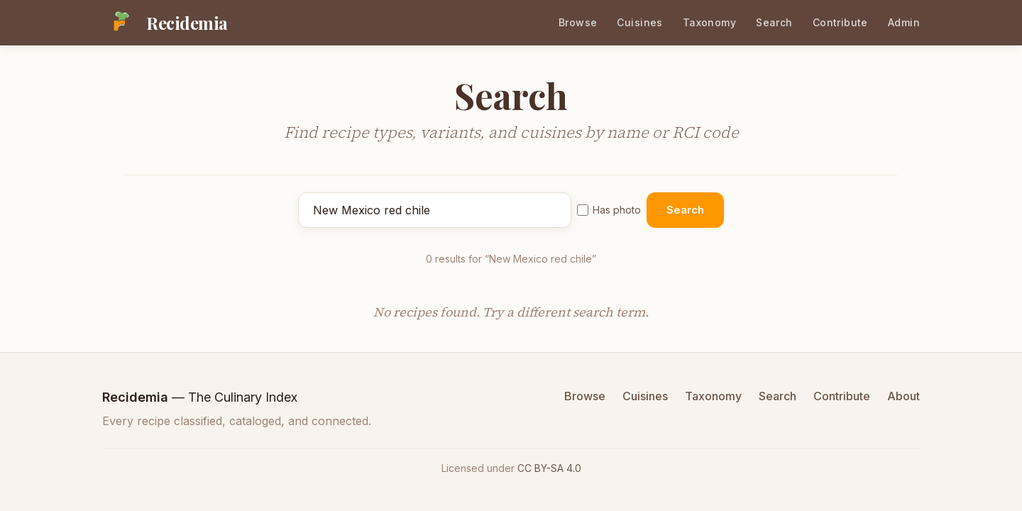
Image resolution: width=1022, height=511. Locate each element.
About (903, 396)
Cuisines (639, 22)
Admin (904, 22)
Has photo (609, 210)
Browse (578, 22)
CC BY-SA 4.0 (549, 468)
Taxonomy (709, 22)
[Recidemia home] (165, 22)
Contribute (840, 22)
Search (774, 22)
